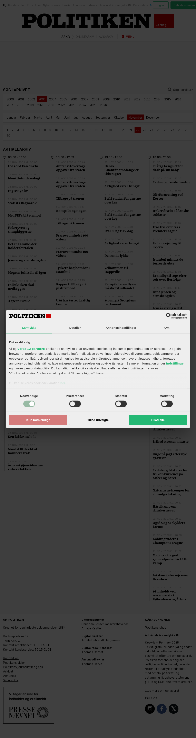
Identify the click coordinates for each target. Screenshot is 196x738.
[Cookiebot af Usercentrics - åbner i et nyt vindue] (169, 316)
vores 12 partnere (31, 348)
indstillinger (175, 363)
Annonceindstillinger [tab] (121, 327)
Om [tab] (166, 327)
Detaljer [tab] (75, 327)
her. (63, 383)
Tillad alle (158, 420)
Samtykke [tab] (29, 327)
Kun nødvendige (38, 420)
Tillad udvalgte (98, 420)
